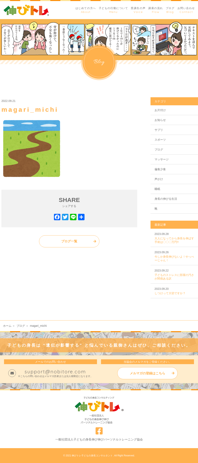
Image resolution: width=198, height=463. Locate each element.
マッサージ (162, 159)
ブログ (159, 149)
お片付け (160, 110)
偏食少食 (160, 169)
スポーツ (160, 139)
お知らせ (160, 120)
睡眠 (157, 189)
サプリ (159, 129)
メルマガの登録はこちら (147, 373)
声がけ (159, 179)
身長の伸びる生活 (166, 198)
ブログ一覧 (69, 241)
